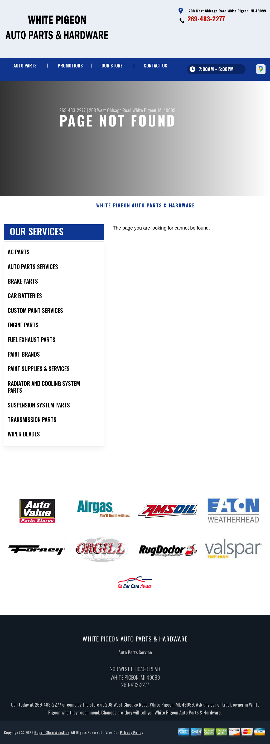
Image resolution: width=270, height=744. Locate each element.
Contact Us (155, 65)
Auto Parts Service (135, 655)
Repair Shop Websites (51, 735)
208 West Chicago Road (110, 110)
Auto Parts (25, 65)
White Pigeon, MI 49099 (153, 110)
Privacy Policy (131, 735)
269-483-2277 (206, 18)
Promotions (70, 65)
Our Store (112, 65)
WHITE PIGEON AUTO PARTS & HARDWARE (145, 209)
